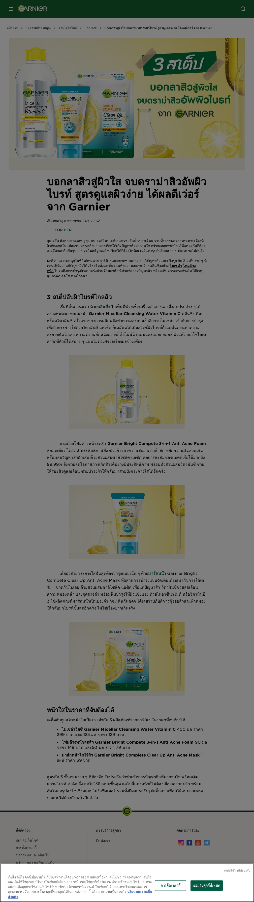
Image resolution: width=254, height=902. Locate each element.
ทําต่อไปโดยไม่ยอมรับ (237, 872)
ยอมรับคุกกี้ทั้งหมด (206, 888)
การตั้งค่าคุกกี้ (170, 888)
